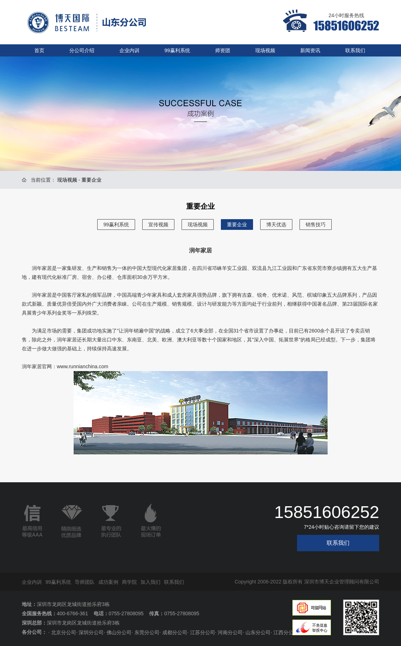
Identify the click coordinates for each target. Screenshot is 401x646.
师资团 (222, 50)
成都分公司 (174, 632)
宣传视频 (158, 224)
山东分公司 (258, 632)
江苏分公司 (202, 632)
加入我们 (150, 582)
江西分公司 (285, 632)
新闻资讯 (310, 50)
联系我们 (355, 50)
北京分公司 (63, 632)
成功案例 (108, 582)
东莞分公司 (146, 632)
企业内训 (129, 50)
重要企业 (237, 224)
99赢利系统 (177, 50)
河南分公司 (230, 632)
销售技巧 (316, 224)
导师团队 (85, 582)
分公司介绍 (81, 50)
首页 (39, 50)
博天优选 (276, 224)
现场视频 (265, 50)
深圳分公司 (91, 632)
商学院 (129, 582)
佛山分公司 (119, 632)
